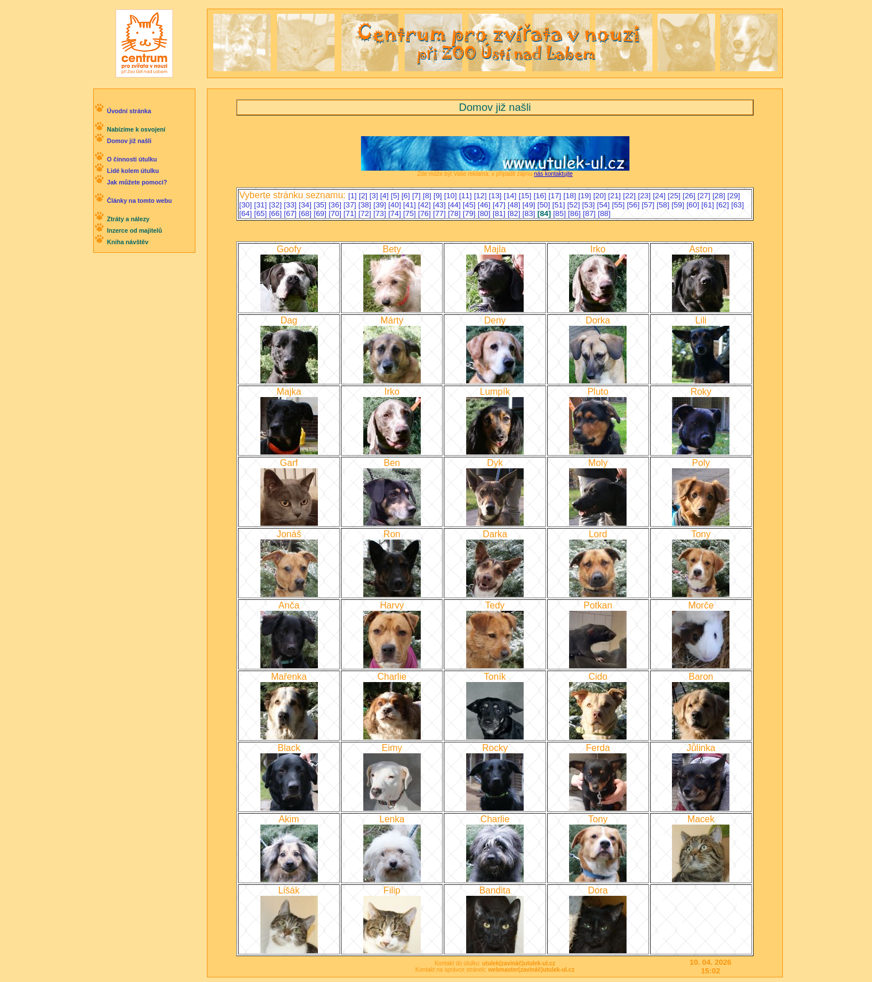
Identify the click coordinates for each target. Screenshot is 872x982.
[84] (545, 213)
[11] (466, 195)
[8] (427, 195)
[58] (663, 205)
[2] (364, 195)
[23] (645, 195)
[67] (291, 213)
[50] (544, 205)
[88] (604, 213)
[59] (678, 205)
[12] (481, 195)
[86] (575, 213)
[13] (496, 195)
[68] (306, 213)
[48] (515, 205)
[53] (589, 205)
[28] (719, 195)
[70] (336, 213)
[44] (455, 205)
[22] (630, 195)
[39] (380, 205)
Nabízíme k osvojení (136, 129)
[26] (690, 195)
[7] (417, 195)
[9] (438, 195)
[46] (485, 205)
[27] (704, 195)
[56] (634, 205)
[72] (366, 213)
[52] (574, 205)
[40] (395, 205)
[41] (410, 205)
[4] (385, 195)
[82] (515, 213)
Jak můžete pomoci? (137, 182)
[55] (619, 205)
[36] (336, 205)
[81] (500, 213)
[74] (395, 213)
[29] (733, 195)
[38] (366, 205)
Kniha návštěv (127, 241)
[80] (485, 213)
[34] (306, 205)
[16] (540, 195)
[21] (615, 195)
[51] (559, 205)
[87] (590, 213)
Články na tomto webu (139, 200)
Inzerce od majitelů (134, 230)
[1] (353, 195)
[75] (410, 213)
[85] (560, 213)
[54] (604, 205)
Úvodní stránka (129, 110)
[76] (425, 213)
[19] (585, 195)
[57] (648, 205)
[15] (525, 195)
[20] (600, 195)
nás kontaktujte (553, 174)
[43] (440, 205)
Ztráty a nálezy (128, 218)
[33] (291, 205)
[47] (500, 205)
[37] (351, 205)
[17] (555, 195)
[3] (375, 195)
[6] (406, 195)
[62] (723, 205)
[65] (261, 213)
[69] (321, 213)
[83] (530, 213)
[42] (425, 205)
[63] (737, 205)
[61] (708, 205)
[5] (396, 195)
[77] (440, 213)
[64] (246, 213)
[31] (261, 205)
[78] (455, 213)
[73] (380, 213)
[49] (530, 205)
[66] (276, 213)
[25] (675, 195)
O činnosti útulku (132, 159)
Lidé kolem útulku (133, 170)
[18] (570, 195)
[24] (660, 195)
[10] (451, 195)
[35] (321, 205)
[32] (276, 205)
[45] (470, 205)
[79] (470, 213)
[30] (246, 205)
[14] (511, 195)
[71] (351, 213)
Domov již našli (129, 140)
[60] (693, 205)
